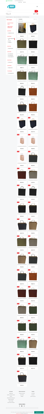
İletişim (11, 396)
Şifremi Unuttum (33, 396)
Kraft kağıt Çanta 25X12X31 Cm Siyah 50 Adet (22, 197)
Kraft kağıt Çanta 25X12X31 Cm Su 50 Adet (22, 349)
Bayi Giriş (24, 2)
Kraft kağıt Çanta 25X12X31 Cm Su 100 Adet (33, 81)
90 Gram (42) (10, 62)
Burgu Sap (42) (10, 48)
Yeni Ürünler (22, 394)
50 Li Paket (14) (10, 55)
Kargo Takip (20, 2)
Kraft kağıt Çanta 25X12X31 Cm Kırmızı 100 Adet (22, 180)
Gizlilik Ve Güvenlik (11, 399)
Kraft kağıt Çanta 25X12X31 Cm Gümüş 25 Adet (33, 180)
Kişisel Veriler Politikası (10, 402)
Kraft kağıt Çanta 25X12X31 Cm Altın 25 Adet (22, 248)
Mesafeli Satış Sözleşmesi (11, 397)
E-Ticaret (20, 413)
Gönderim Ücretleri (22, 393)
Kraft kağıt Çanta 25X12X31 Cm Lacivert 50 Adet (33, 130)
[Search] (22, 11)
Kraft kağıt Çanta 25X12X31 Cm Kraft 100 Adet (33, 146)
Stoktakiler (20, 19)
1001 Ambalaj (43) (11, 73)
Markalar (22, 396)
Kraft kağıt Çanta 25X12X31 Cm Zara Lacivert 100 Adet (22, 113)
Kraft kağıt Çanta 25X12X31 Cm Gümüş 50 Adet (33, 248)
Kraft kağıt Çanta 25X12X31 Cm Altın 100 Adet (22, 81)
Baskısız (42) (10, 67)
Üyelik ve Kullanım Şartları (11, 394)
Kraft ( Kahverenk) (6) (11, 39)
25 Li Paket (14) (10, 53)
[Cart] (35, 14)
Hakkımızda (11, 393)
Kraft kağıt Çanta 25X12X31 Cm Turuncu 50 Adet (33, 97)
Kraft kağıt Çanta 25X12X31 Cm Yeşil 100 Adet (22, 332)
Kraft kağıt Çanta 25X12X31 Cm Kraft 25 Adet (22, 163)
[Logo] (11, 6)
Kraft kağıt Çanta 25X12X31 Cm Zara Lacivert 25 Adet (22, 383)
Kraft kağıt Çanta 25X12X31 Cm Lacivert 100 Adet (33, 34)
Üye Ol (7, 14)
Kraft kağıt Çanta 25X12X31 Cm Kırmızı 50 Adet (33, 299)
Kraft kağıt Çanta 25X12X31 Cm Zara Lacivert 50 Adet (22, 231)
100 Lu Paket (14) (10, 56)
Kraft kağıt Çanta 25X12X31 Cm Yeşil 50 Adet (33, 316)
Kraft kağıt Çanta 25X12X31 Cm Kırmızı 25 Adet (22, 299)
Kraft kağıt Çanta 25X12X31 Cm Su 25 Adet (22, 65)
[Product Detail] (22, 117)
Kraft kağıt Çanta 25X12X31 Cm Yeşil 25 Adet (33, 332)
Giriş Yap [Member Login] (7, 13)
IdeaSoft (17, 413)
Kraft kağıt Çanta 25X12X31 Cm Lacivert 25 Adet (22, 130)
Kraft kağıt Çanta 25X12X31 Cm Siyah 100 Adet (33, 50)
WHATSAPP (39, 412)
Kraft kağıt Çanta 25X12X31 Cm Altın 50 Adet (22, 50)
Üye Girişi (33, 394)
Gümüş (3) (9, 42)
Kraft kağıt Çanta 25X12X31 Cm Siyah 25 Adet (33, 65)
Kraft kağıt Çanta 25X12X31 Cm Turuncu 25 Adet (33, 282)
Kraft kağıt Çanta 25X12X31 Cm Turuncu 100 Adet (33, 113)
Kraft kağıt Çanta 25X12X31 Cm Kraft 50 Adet (22, 146)
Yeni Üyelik (33, 393)
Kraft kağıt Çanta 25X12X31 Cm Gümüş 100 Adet (22, 316)
